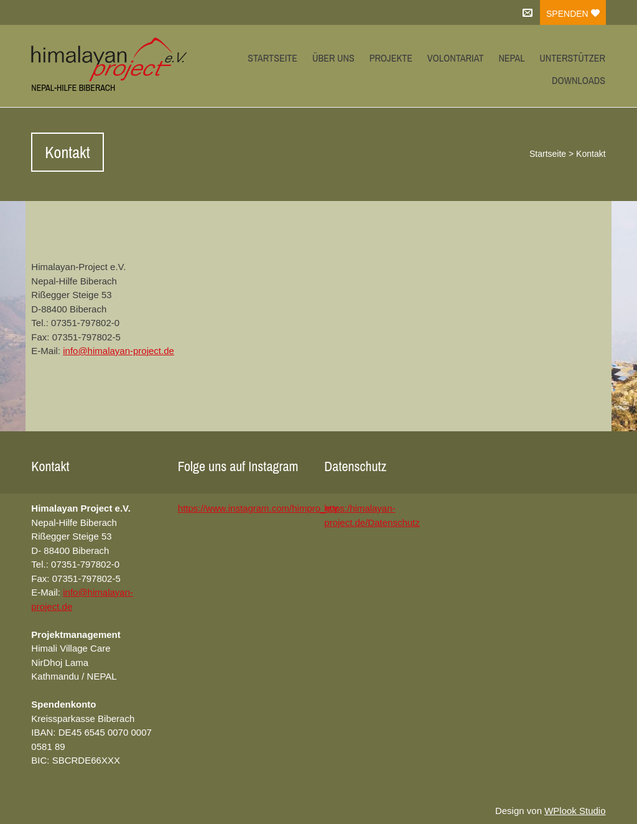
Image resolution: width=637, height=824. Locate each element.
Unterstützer (572, 58)
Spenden (573, 14)
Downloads (578, 80)
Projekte (391, 58)
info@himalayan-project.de (118, 350)
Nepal (511, 58)
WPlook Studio (574, 810)
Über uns (333, 58)
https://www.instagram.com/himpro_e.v (258, 508)
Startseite (272, 58)
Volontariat (455, 58)
